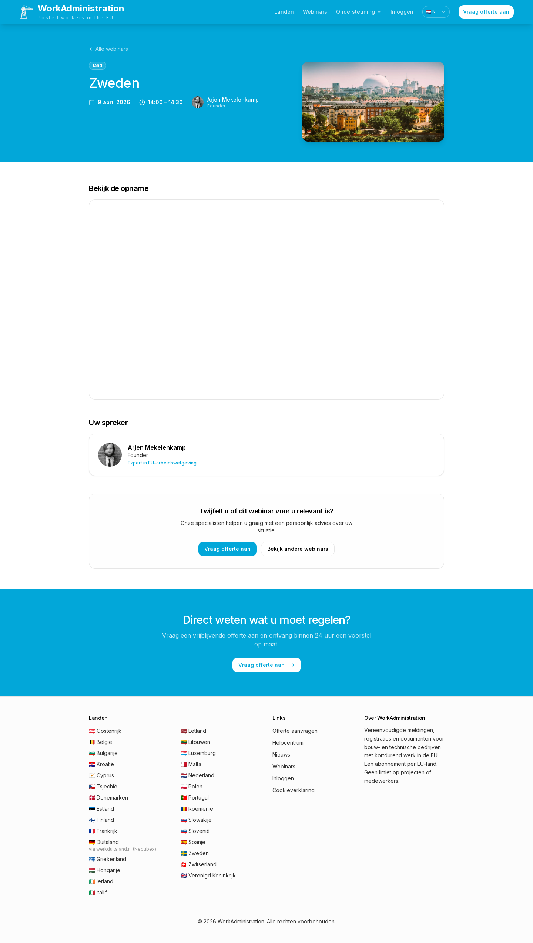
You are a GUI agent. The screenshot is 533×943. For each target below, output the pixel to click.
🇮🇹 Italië (98, 892)
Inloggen (401, 12)
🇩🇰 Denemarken (108, 797)
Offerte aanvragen (295, 731)
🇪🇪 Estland (101, 808)
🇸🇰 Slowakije (196, 820)
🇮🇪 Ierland (101, 881)
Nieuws (281, 754)
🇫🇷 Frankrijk (103, 831)
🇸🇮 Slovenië (195, 831)
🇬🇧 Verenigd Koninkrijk (208, 875)
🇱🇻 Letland (193, 731)
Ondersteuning (359, 12)
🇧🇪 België (100, 742)
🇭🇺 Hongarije (104, 870)
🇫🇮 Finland (101, 820)
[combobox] (436, 12)
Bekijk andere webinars (297, 549)
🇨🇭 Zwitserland (199, 864)
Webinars (315, 12)
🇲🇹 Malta (191, 764)
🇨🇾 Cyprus (101, 775)
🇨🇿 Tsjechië (103, 786)
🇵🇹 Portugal (195, 797)
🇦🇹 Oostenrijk (105, 731)
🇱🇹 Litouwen (195, 742)
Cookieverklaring (293, 790)
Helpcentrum (288, 742)
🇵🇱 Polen (191, 786)
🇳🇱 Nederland (197, 775)
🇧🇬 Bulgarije (103, 753)
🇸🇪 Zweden (195, 853)
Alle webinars (108, 49)
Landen (284, 12)
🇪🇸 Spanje (193, 842)
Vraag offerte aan (486, 12)
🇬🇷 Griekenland (107, 859)
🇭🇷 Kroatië (101, 764)
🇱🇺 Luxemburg (198, 753)
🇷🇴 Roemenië (197, 808)
